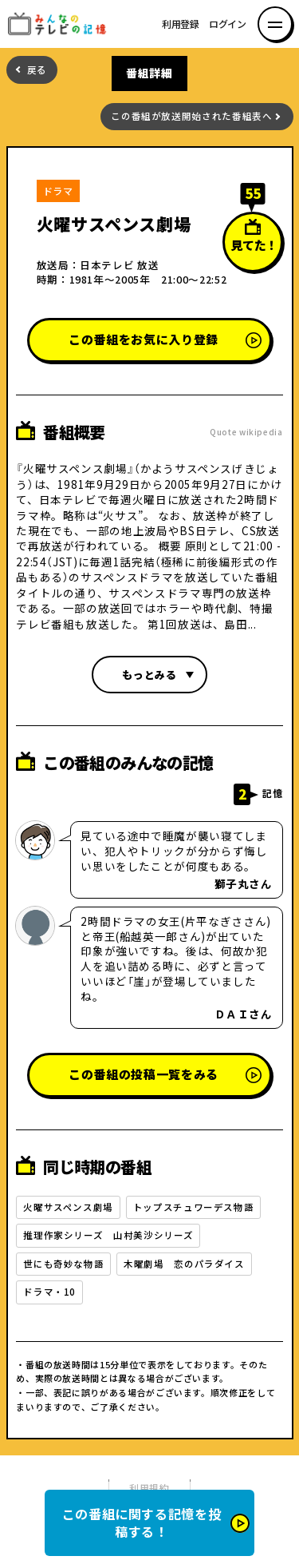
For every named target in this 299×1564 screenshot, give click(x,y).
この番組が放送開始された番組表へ (191, 116)
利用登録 (180, 24)
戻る (37, 70)
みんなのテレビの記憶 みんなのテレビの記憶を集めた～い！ (62, 24)
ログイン (227, 24)
